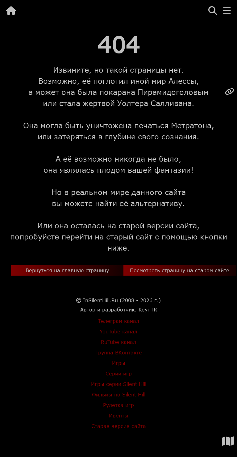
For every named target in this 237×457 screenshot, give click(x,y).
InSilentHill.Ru (100, 300)
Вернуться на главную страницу (67, 270)
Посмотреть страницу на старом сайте (179, 270)
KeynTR (148, 309)
